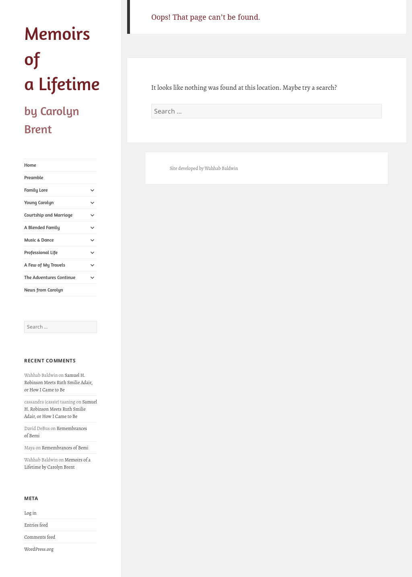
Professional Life (41, 252)
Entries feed (36, 525)
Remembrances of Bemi (65, 448)
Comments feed (39, 537)
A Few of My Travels (44, 265)
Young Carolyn (39, 202)
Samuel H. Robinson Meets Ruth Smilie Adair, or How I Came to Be (58, 382)
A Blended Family (42, 227)
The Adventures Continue (49, 277)
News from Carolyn (43, 290)
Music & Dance (39, 240)
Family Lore (35, 190)
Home (30, 165)
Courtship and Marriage (48, 215)
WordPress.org (39, 549)
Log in (30, 513)
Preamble (33, 177)
